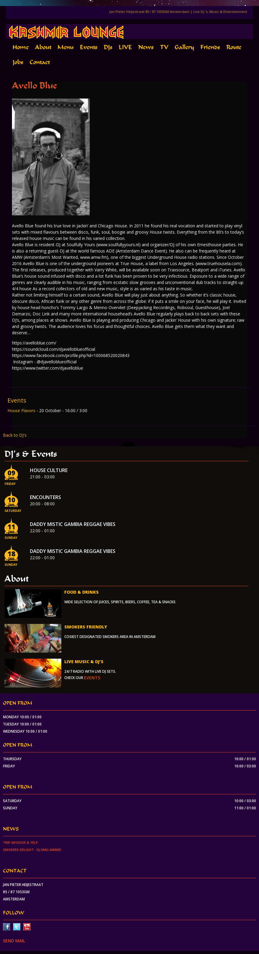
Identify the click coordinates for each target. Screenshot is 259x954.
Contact (40, 62)
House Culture (49, 470)
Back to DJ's (15, 435)
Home (21, 47)
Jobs (18, 62)
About (43, 47)
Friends (210, 47)
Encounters (45, 497)
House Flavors (21, 410)
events (92, 678)
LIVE (125, 47)
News (146, 47)
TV (164, 47)
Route (233, 47)
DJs (108, 47)
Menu (65, 47)
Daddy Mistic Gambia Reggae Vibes (72, 524)
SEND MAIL (14, 941)
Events (88, 47)
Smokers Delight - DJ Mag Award (32, 849)
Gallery (184, 47)
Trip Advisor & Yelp (20, 842)
